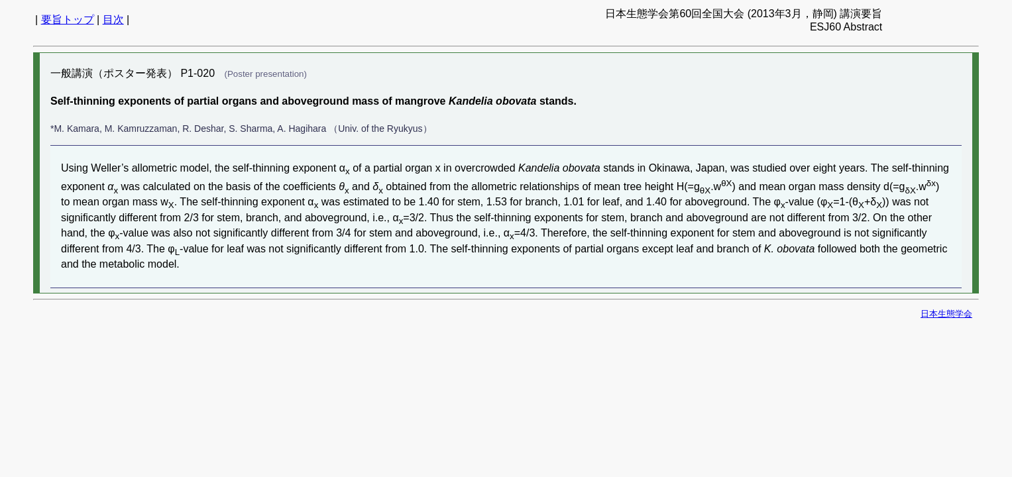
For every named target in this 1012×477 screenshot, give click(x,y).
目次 (113, 19)
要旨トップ (67, 19)
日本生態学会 (946, 314)
